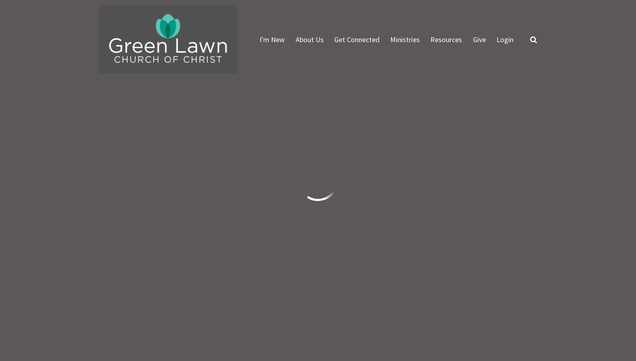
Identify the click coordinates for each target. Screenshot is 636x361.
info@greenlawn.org (131, 228)
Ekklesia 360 (521, 321)
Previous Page (133, 118)
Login (505, 39)
